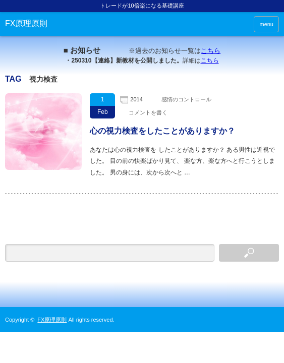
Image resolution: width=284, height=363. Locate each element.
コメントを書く (148, 112)
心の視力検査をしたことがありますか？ (162, 131)
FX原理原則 (26, 23)
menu (266, 24)
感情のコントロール (186, 99)
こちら (210, 50)
